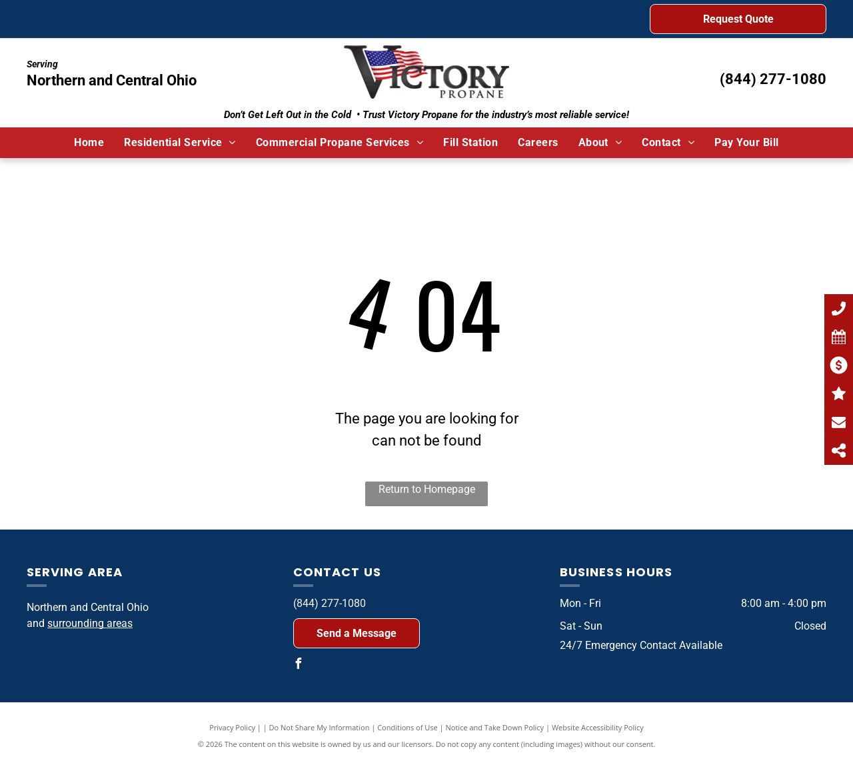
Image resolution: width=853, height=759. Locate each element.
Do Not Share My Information (319, 727)
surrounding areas (90, 623)
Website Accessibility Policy (598, 727)
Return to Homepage (427, 489)
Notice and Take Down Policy (495, 727)
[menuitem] (89, 142)
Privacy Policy (232, 727)
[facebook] (298, 665)
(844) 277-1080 (773, 79)
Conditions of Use (407, 727)
